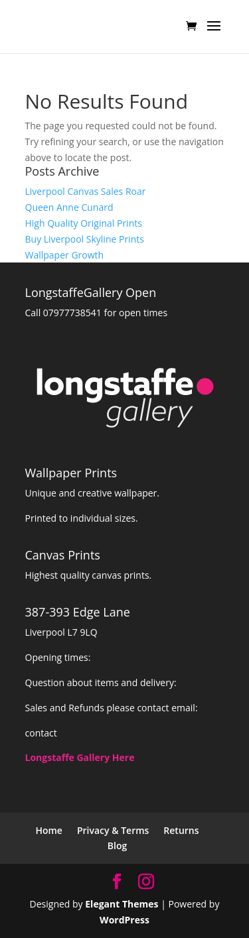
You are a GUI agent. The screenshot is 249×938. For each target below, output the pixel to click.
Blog (117, 845)
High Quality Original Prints (83, 223)
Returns (181, 830)
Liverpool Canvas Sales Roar (85, 191)
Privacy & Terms (113, 830)
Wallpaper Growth (64, 255)
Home (48, 830)
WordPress (124, 919)
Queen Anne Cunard (69, 207)
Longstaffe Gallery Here (80, 757)
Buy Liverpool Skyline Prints (84, 239)
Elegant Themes (121, 904)
